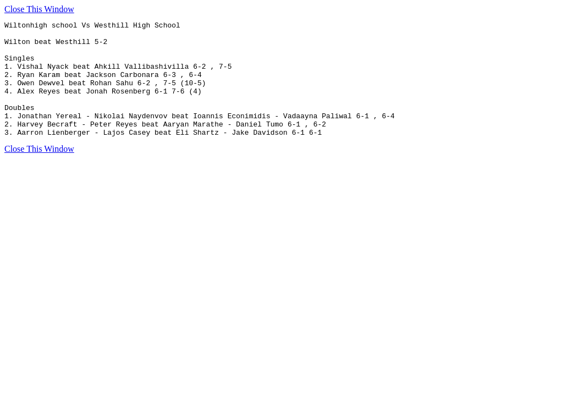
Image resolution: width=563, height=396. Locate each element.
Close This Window (39, 9)
